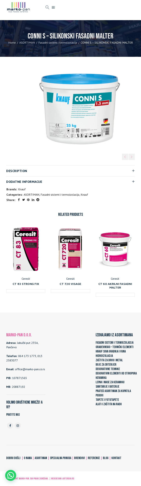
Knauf (22, 189)
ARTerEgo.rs (68, 478)
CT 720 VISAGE (70, 283)
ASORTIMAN (27, 42)
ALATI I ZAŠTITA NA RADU (109, 404)
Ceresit (26, 278)
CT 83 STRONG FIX (26, 283)
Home (12, 42)
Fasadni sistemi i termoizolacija (57, 42)
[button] (10, 475)
